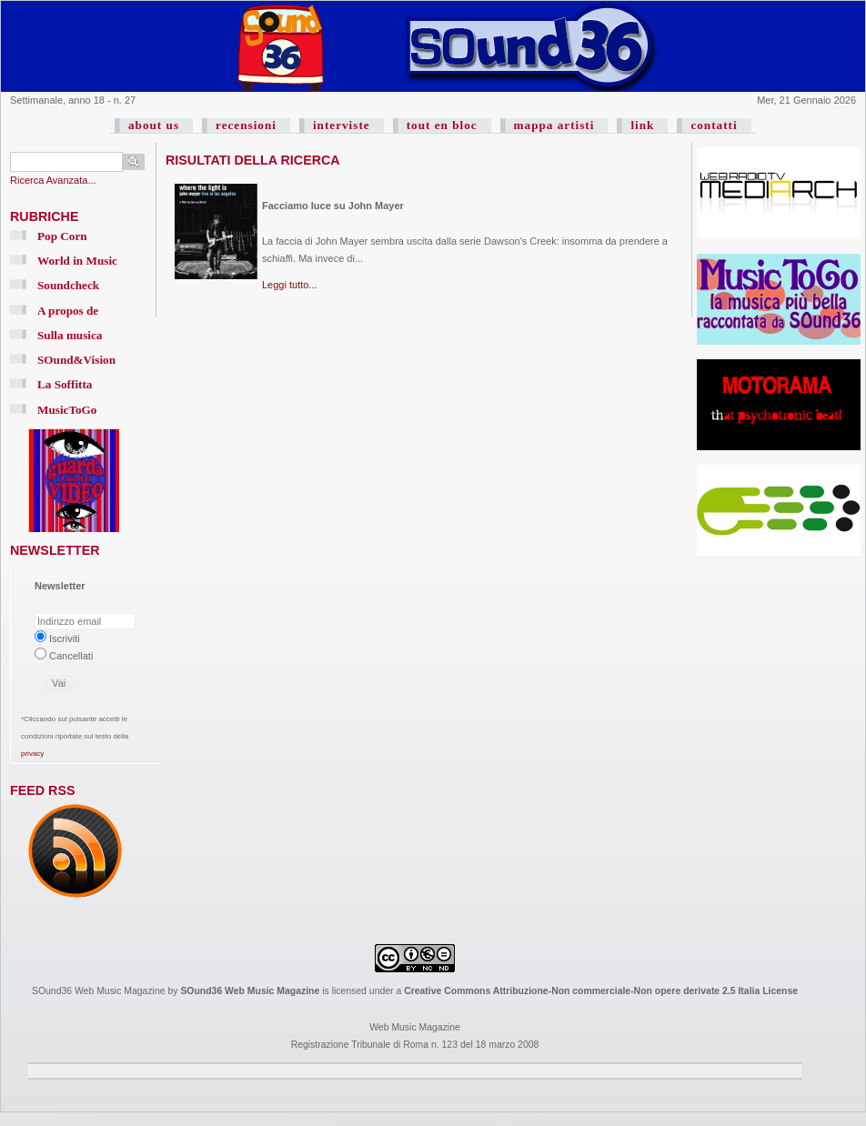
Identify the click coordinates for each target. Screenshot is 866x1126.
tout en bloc (442, 125)
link (642, 125)
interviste (341, 125)
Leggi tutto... (289, 284)
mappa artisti (554, 125)
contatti (713, 125)
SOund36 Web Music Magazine (249, 991)
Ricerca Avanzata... (53, 180)
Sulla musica (69, 335)
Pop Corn (62, 236)
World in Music (77, 260)
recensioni (246, 125)
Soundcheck (68, 285)
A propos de (67, 310)
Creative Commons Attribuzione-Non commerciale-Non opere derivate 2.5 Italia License (601, 991)
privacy (32, 753)
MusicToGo (66, 410)
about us (153, 125)
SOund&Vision (76, 360)
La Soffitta (64, 384)
